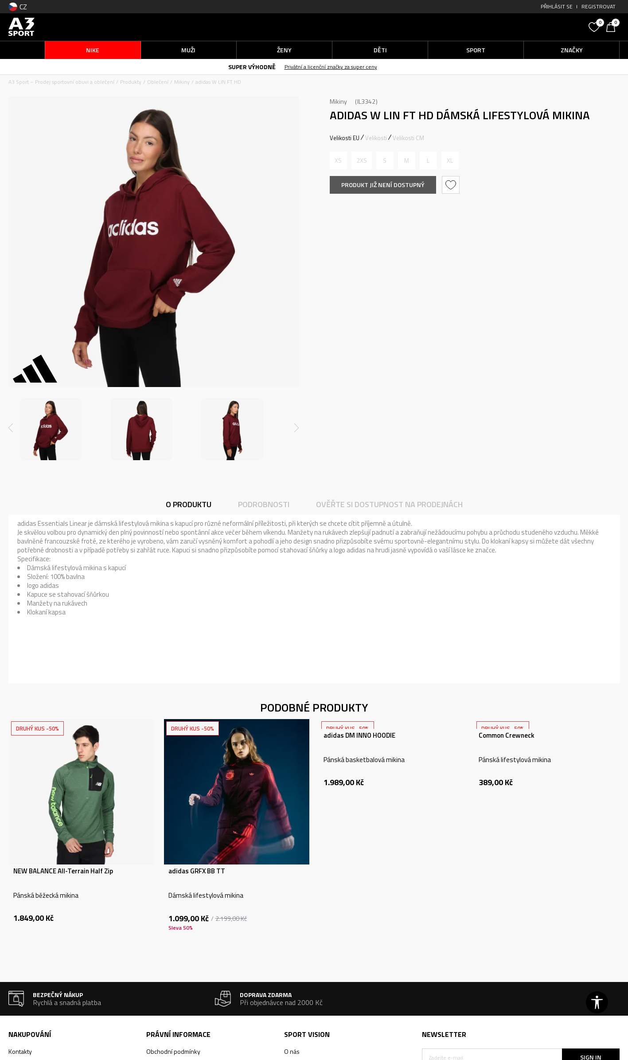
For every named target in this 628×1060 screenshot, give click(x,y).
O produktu (188, 504)
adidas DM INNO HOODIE (359, 735)
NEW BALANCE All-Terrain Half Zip (63, 871)
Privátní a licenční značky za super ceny (342, 67)
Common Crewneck (506, 735)
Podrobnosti (263, 504)
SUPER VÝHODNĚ (263, 66)
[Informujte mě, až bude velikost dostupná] (338, 160)
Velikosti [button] (376, 137)
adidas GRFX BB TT (196, 871)
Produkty (130, 82)
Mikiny (182, 82)
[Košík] (613, 26)
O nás (292, 1051)
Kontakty (20, 1051)
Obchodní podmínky (173, 1051)
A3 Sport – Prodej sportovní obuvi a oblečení (61, 82)
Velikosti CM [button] (408, 137)
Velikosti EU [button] (344, 137)
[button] (517, 27)
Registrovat (598, 6)
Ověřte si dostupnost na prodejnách (389, 504)
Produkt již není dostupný (383, 184)
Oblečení (157, 82)
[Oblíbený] (595, 26)
